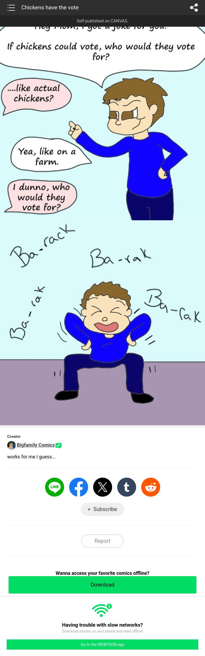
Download (102, 585)
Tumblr (126, 487)
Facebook (78, 487)
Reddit (150, 487)
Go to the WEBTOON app (102, 644)
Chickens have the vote (50, 7)
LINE (54, 487)
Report (102, 541)
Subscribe (105, 509)
